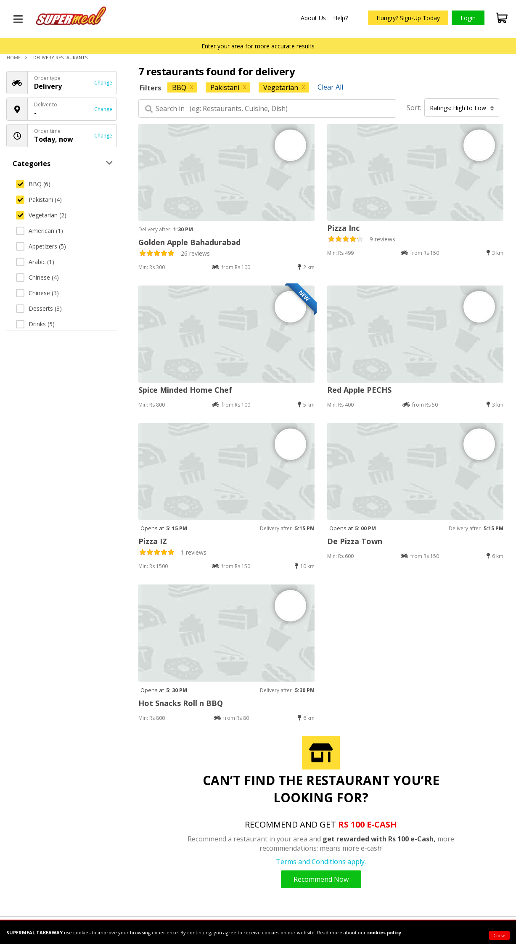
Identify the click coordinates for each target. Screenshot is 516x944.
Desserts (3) (39, 308)
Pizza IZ (152, 541)
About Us (313, 18)
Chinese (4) (37, 277)
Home (14, 57)
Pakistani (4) (39, 200)
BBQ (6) (33, 184)
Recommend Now (321, 879)
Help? (340, 18)
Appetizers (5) (41, 246)
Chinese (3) (37, 293)
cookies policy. (384, 932)
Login (468, 18)
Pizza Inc (343, 228)
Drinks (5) (35, 324)
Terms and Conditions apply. (321, 861)
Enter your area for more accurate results (258, 46)
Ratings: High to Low (462, 108)
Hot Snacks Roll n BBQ (180, 703)
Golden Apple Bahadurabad (189, 242)
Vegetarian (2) (41, 215)
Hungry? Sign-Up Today (408, 18)
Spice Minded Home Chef (185, 390)
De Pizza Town (354, 541)
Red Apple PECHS (359, 390)
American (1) (39, 231)
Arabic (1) (35, 262)
